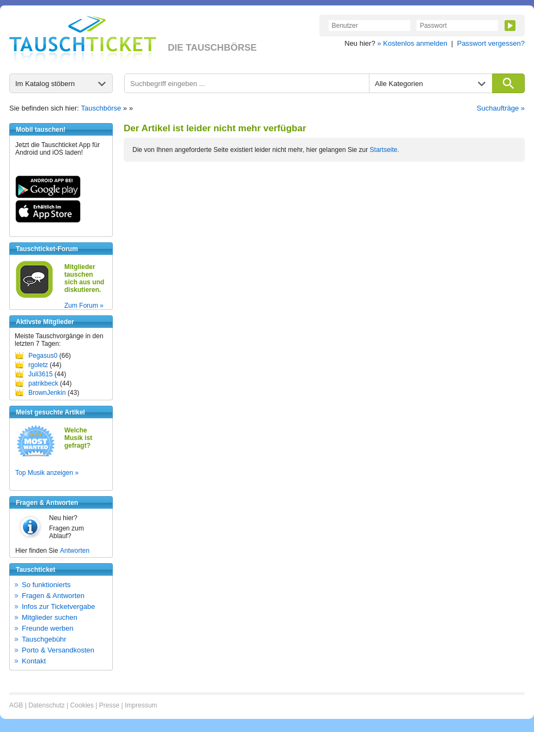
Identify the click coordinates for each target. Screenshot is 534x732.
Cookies (82, 705)
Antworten (74, 550)
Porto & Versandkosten (58, 650)
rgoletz (38, 365)
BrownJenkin (47, 392)
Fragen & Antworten (53, 595)
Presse (109, 705)
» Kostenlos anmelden (412, 43)
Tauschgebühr (44, 639)
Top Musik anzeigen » (46, 473)
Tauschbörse (101, 108)
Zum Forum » (84, 305)
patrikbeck (43, 383)
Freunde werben (48, 628)
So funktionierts (46, 585)
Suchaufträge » (501, 108)
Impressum (141, 705)
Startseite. (384, 150)
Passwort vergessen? (491, 43)
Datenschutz (46, 705)
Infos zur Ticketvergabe (58, 606)
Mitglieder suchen (49, 617)
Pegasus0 (42, 355)
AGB (16, 705)
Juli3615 (40, 374)
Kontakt (34, 661)
